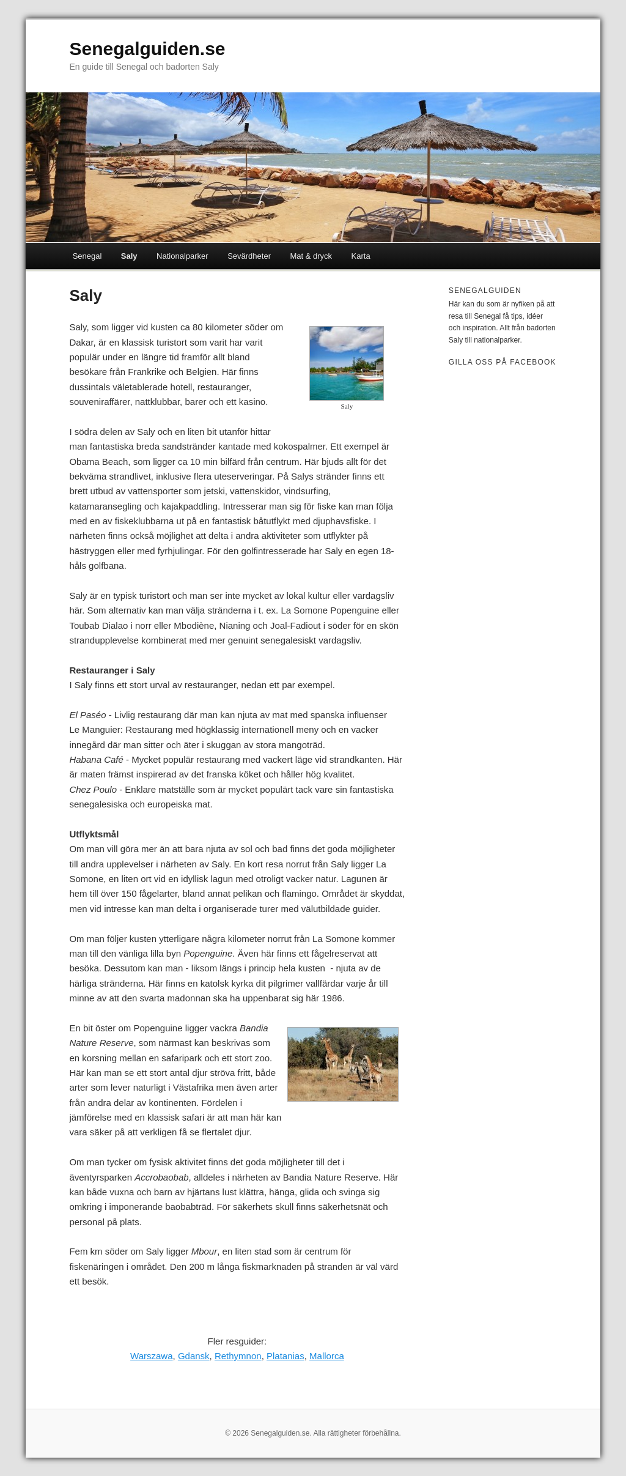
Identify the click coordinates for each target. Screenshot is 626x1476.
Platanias (285, 1356)
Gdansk (194, 1356)
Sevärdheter (249, 256)
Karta (361, 256)
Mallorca (326, 1356)
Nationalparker (182, 256)
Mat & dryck (311, 256)
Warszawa (151, 1356)
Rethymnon (238, 1356)
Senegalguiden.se (147, 49)
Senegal (87, 256)
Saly (129, 256)
